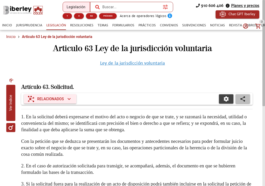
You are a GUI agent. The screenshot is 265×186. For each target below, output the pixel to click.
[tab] (7, 25)
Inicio (11, 36)
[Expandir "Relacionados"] (50, 99)
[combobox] (131, 7)
